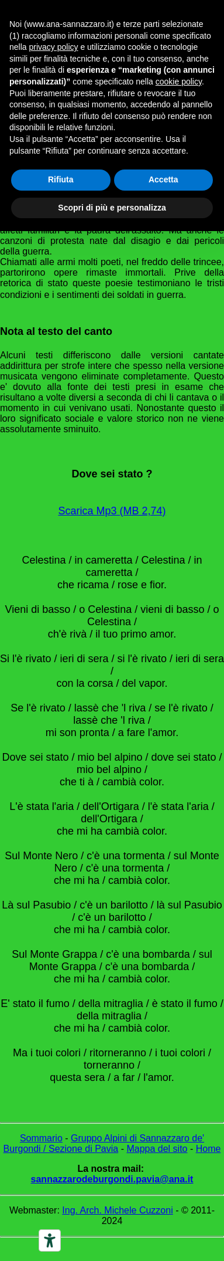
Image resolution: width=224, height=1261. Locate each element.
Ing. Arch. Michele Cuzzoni (117, 1210)
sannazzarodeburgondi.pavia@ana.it (112, 1179)
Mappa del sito (156, 1149)
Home (208, 1149)
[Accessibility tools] (50, 1240)
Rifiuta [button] (61, 179)
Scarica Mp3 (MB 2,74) (112, 511)
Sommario (41, 1138)
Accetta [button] (163, 179)
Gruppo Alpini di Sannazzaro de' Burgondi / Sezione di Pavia (104, 1143)
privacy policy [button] (53, 47)
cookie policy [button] (179, 81)
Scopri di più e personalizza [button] (112, 207)
